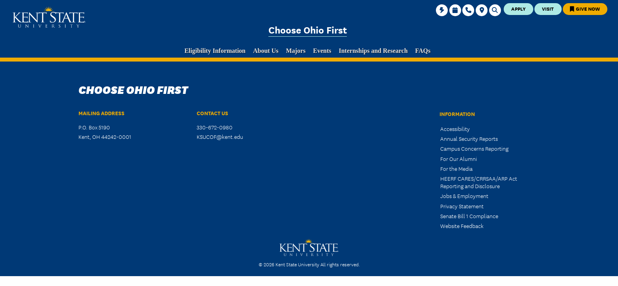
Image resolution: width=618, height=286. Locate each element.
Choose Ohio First (307, 29)
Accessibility (455, 128)
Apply (518, 8)
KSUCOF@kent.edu (220, 136)
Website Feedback (462, 225)
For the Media (456, 168)
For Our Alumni (458, 158)
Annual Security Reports (469, 138)
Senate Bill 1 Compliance (469, 215)
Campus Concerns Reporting (474, 148)
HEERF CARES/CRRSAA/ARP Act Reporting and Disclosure (478, 182)
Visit (548, 8)
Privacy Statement (462, 206)
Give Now (585, 8)
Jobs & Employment (464, 195)
